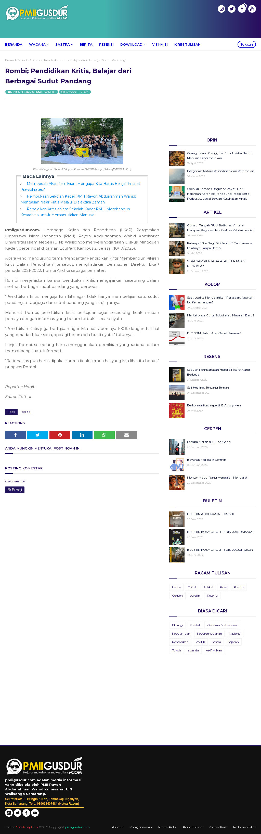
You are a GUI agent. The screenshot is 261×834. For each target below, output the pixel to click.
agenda (193, 650)
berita (25, 60)
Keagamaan (181, 633)
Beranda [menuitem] (13, 44)
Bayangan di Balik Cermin (206, 459)
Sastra (216, 642)
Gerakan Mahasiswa (222, 625)
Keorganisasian (141, 827)
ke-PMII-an (214, 650)
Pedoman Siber (244, 827)
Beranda (11, 60)
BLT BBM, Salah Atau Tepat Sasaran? (214, 333)
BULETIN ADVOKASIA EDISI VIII (210, 514)
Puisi (223, 587)
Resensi (212, 595)
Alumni (117, 827)
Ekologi (177, 625)
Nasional (235, 633)
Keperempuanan (209, 633)
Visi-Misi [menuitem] (160, 44)
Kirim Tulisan (192, 827)
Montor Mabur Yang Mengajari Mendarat (217, 477)
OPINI (192, 587)
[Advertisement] (212, 94)
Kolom (239, 587)
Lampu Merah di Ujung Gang (209, 442)
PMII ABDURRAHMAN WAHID (33, 92)
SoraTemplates (27, 827)
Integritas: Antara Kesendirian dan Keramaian (220, 171)
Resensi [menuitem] (106, 44)
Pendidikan (180, 642)
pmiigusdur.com (77, 827)
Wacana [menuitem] (37, 44)
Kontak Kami (218, 827)
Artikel (208, 587)
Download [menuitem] (131, 44)
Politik (200, 642)
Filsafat (195, 625)
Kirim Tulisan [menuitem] (187, 44)
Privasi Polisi (167, 827)
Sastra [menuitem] (62, 44)
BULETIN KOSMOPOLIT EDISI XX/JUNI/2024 (220, 549)
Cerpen (177, 595)
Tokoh (176, 650)
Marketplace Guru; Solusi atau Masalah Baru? (220, 315)
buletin (195, 595)
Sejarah (233, 642)
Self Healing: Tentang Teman (208, 387)
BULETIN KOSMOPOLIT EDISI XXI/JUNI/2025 (220, 532)
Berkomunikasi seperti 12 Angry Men (214, 405)
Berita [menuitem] (86, 44)
